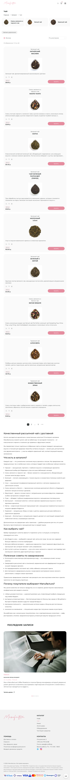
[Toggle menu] (65, 3)
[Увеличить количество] (12, 78)
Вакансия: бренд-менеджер (11, 686)
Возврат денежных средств (13, 752)
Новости (7, 745)
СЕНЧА (35, 136)
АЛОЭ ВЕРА (35, 350)
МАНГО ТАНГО (35, 95)
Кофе (38, 722)
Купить (55, 82)
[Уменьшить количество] (7, 78)
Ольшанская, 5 (42, 742)
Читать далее (9, 701)
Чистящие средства (43, 734)
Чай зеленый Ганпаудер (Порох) (35, 179)
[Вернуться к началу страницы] (66, 776)
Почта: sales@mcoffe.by (44, 747)
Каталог (14, 15)
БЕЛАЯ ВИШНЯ (35, 309)
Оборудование (42, 731)
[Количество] (9, 78)
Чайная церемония (9, 32)
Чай (38, 724)
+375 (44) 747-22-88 (43, 745)
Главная (6, 15)
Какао (39, 726)
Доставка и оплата (10, 742)
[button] (33, 704)
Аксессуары (41, 729)
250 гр (8, 81)
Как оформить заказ (10, 747)
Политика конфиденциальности (14, 750)
